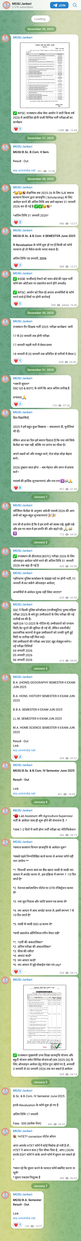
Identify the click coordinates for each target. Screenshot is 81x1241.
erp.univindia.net (24, 170)
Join (59, 5)
